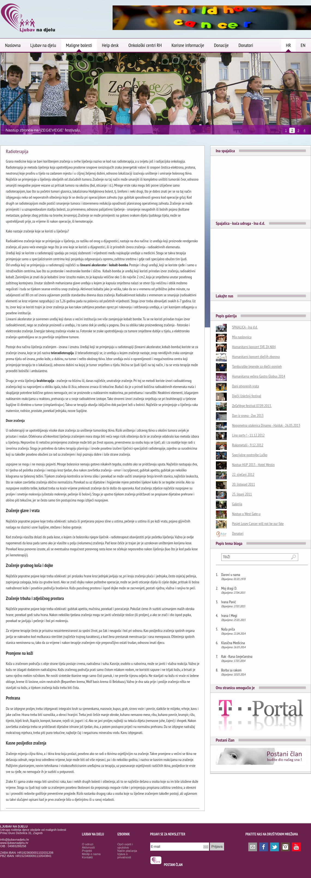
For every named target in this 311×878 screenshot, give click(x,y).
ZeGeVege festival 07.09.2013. (252, 405)
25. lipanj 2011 (242, 494)
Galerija (237, 503)
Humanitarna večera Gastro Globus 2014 (258, 376)
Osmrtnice (156, 871)
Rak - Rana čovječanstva (236, 656)
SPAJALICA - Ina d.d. (245, 327)
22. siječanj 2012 (243, 474)
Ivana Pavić (228, 601)
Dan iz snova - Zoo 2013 (248, 415)
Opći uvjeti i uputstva (125, 846)
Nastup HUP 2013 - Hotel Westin (253, 464)
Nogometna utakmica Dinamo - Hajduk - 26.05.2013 (266, 425)
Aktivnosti (88, 847)
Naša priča (228, 629)
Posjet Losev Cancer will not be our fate (258, 523)
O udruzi (87, 844)
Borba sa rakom (231, 670)
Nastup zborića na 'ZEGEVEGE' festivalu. (43, 130)
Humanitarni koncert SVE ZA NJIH (254, 346)
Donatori (238, 533)
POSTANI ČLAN (173, 864)
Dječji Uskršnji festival (246, 395)
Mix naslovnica (242, 337)
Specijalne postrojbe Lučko (249, 454)
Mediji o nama (91, 854)
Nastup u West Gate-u (246, 513)
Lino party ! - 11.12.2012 (248, 435)
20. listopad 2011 (243, 484)
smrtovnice (157, 866)
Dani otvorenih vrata (245, 386)
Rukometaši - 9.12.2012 (247, 445)
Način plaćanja (127, 850)
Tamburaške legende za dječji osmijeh (257, 366)
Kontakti (87, 857)
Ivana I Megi (229, 615)
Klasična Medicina (233, 642)
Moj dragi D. (229, 588)
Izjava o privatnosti (124, 855)
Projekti (87, 850)
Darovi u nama (230, 574)
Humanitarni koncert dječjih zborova (256, 356)
